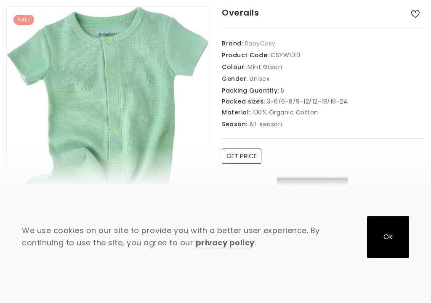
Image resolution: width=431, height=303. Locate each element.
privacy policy (225, 242)
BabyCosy (260, 43)
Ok (388, 237)
